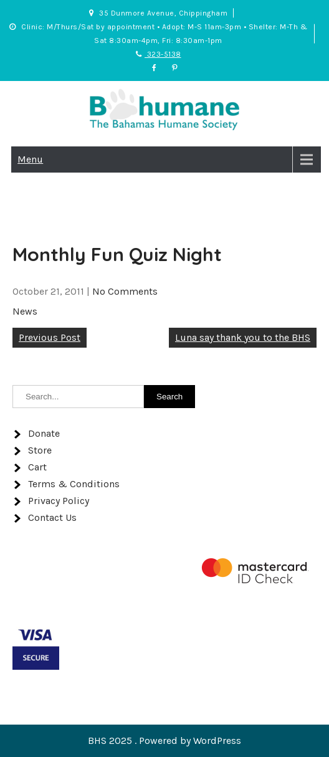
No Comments (125, 291)
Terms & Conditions (74, 484)
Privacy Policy (58, 501)
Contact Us (52, 517)
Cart (37, 467)
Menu (30, 159)
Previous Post (49, 337)
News (24, 311)
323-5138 (158, 54)
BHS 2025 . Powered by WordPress (164, 740)
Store (40, 450)
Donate (44, 433)
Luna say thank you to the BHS (242, 337)
